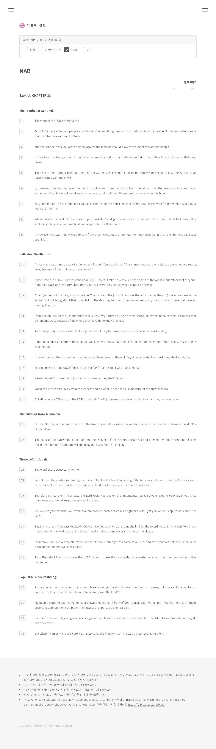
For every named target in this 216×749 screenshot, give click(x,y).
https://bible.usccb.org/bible (146, 704)
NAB (74, 50)
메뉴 (204, 10)
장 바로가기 (190, 82)
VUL (89, 50)
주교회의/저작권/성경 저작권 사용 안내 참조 (71, 680)
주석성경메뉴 (11, 10)
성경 (32, 50)
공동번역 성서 (53, 50)
